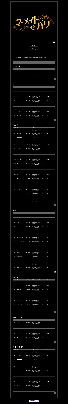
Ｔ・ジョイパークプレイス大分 (20, 370)
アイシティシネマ (19, 226)
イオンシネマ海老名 (19, 163)
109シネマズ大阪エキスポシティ (20, 289)
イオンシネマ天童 (19, 111)
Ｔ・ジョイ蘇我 (18, 189)
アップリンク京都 (19, 300)
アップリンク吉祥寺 (19, 144)
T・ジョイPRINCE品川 (19, 137)
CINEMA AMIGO (19, 159)
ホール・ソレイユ (19, 333)
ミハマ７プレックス (19, 385)
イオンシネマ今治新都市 (20, 337)
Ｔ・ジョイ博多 (18, 351)
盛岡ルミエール (18, 96)
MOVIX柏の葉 (18, 193)
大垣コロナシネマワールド (20, 252)
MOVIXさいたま (19, 178)
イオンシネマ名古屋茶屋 (20, 237)
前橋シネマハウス (19, 200)
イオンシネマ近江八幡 (19, 304)
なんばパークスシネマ (19, 285)
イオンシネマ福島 (19, 115)
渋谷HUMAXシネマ (19, 133)
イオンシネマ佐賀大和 (19, 359)
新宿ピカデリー (18, 129)
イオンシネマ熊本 (19, 366)
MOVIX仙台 (18, 100)
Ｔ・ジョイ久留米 (19, 355)
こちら (40, 57)
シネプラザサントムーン (20, 263)
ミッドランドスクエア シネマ (20, 241)
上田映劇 (18, 222)
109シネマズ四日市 (19, 267)
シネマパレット (18, 381)
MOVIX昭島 (18, 148)
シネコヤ (18, 174)
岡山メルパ (18, 322)
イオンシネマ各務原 (19, 256)
